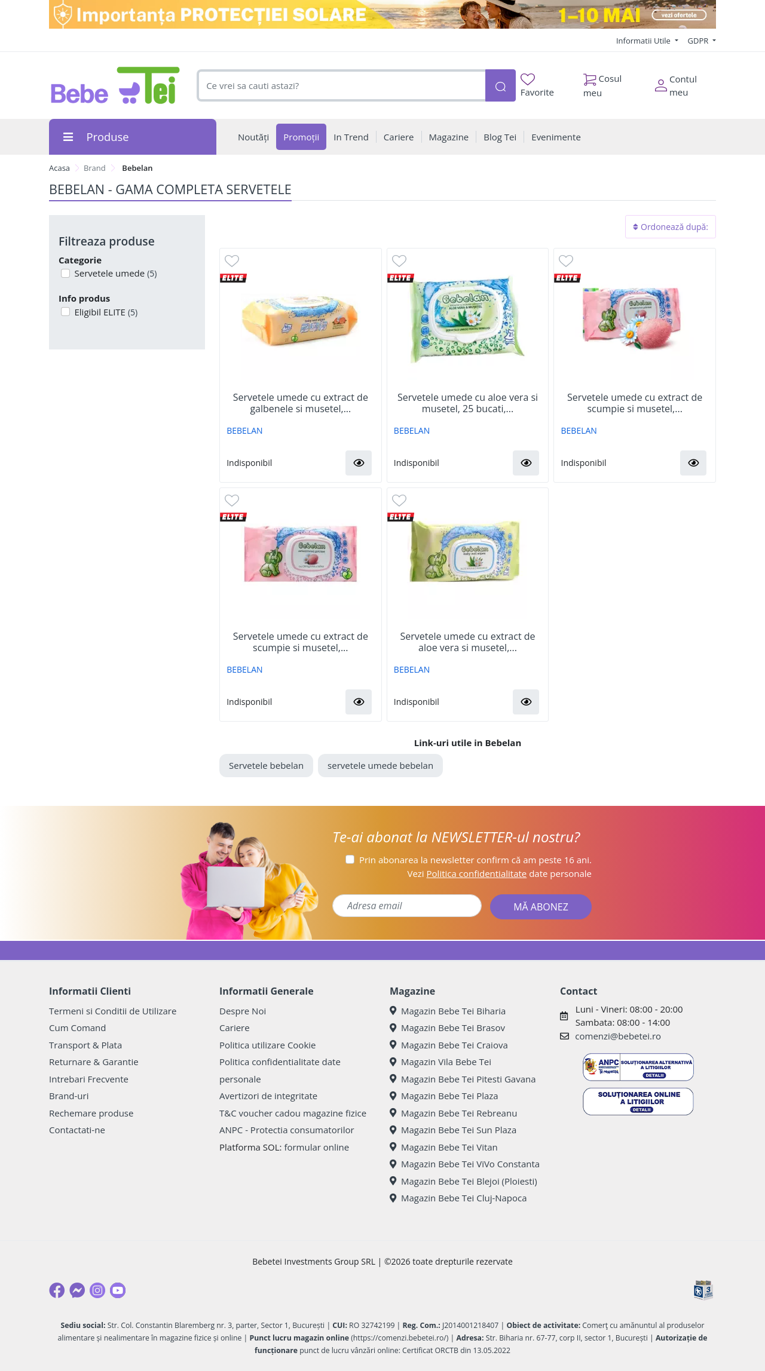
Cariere (234, 1027)
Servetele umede (114, 273)
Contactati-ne (77, 1130)
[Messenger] (77, 1290)
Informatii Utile (644, 40)
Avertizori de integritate (268, 1096)
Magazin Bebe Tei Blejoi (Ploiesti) (463, 1181)
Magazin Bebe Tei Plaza (444, 1096)
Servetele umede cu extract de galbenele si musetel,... (300, 403)
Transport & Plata (85, 1045)
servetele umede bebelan (380, 765)
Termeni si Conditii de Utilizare (112, 1011)
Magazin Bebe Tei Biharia (448, 1011)
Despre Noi (242, 1011)
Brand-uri (68, 1096)
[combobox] (341, 85)
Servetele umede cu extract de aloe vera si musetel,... (467, 642)
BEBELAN (244, 430)
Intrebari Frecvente (88, 1079)
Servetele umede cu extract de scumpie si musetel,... (634, 403)
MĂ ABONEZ (540, 906)
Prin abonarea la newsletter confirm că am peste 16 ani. (475, 860)
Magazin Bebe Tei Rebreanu (453, 1113)
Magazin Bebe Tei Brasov (447, 1027)
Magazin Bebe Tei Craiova (449, 1045)
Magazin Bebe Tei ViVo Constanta (465, 1164)
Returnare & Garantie (94, 1062)
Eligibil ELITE (105, 312)
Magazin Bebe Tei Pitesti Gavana (463, 1079)
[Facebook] (57, 1290)
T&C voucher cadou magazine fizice (292, 1113)
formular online (316, 1147)
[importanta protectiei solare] (382, 14)
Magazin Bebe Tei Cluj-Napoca (458, 1198)
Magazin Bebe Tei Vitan (444, 1147)
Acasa (59, 167)
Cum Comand (77, 1027)
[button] (358, 463)
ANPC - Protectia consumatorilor (286, 1130)
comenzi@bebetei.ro (618, 1036)
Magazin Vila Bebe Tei (440, 1062)
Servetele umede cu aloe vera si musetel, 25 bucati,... (467, 403)
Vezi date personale (499, 873)
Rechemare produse (91, 1113)
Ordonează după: (670, 226)
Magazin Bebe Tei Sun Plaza (453, 1130)
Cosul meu (602, 82)
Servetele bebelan (266, 765)
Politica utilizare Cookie (267, 1045)
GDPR (699, 40)
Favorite (537, 85)
